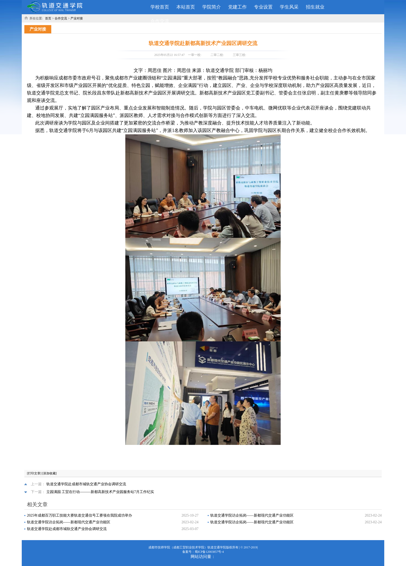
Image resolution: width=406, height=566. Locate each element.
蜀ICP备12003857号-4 (209, 552)
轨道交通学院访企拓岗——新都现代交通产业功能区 (252, 515)
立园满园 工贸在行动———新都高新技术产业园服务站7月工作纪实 (100, 492)
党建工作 (237, 7)
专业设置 (263, 7)
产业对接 (76, 18)
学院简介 (211, 7)
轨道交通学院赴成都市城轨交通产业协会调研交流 (86, 484)
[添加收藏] (49, 473)
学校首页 (159, 7)
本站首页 (185, 7)
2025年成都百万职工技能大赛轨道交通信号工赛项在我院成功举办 (79, 515)
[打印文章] (34, 473)
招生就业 (315, 7)
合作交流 (159, 21)
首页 (48, 18)
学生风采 (289, 7)
